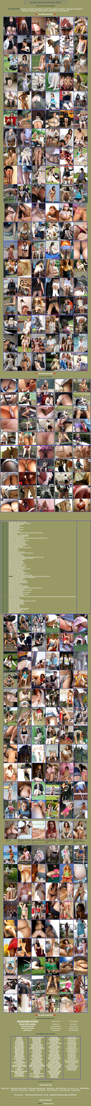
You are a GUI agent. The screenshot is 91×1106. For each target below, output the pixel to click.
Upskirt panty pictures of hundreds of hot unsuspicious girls (22, 577)
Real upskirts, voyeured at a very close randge (19, 586)
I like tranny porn (19, 1095)
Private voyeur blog (64, 1090)
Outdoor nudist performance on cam (17, 542)
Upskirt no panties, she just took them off (18, 566)
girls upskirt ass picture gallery (15, 584)
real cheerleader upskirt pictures (16, 593)
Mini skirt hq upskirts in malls (15, 565)
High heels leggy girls (27, 1026)
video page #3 (78, 9)
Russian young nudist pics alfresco (16, 574)
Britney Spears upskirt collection (16, 591)
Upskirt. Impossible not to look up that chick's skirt (20, 547)
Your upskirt (73, 1024)
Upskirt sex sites (5, 1088)
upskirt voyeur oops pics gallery (16, 579)
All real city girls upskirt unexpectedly (17, 559)
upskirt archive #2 (54, 10)
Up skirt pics (55, 1024)
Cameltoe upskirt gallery (14, 528)
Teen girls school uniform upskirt (16, 529)
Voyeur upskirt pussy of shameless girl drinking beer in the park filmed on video (26, 557)
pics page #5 (54, 9)
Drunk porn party (73, 1028)
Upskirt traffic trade (45, 1100)
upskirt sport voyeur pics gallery (16, 563)
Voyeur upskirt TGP (56, 1026)
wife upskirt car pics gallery (15, 531)
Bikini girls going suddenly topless (16, 611)
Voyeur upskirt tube (45, 1085)
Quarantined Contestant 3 (14, 606)
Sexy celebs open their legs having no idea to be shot (20, 590)
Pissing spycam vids (55, 1028)
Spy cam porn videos (27, 1028)
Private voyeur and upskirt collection (18, 1088)
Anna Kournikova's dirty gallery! (16, 555)
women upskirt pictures (14, 526)
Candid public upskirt (13, 530)
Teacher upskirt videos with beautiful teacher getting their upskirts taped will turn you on (28, 538)
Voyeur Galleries (73, 1021)
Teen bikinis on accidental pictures (16, 524)
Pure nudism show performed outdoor (17, 572)
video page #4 (25, 10)
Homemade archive (27, 1021)
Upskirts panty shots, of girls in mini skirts (18, 580)
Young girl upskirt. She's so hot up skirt (17, 522)
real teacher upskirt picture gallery (16, 562)
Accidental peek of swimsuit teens (16, 571)
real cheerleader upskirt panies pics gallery (18, 585)
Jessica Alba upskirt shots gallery (16, 599)
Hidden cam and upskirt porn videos (36, 1088)
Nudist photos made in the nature (16, 539)
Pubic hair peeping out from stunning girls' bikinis (19, 568)
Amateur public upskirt (61, 1088)
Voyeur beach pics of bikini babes (16, 527)
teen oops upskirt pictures (14, 598)
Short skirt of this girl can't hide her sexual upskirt (19, 592)
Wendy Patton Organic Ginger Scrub (17, 604)
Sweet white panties (27, 1024)
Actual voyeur (27, 1030)
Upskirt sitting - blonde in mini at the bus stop (19, 540)
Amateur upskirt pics (13, 550)
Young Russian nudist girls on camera (17, 545)
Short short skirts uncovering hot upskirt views (19, 573)
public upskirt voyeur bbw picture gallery (18, 581)
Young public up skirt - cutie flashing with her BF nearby (21, 552)
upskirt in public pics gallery (15, 610)
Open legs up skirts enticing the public (17, 543)
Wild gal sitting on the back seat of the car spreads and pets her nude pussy (25, 587)
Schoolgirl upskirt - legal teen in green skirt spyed (19, 523)
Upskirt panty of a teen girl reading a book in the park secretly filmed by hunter (26, 532)
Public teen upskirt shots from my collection (18, 544)
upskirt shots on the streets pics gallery (17, 564)
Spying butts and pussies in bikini (16, 561)
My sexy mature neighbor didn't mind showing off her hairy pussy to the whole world (31, 576)
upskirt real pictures (13, 548)
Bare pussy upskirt (13, 533)
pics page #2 (31, 9)
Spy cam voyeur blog (52, 1090)
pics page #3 (38, 9)
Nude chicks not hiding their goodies (17, 567)
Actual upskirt (56, 1030)
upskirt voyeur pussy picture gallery (16, 589)
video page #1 (62, 9)
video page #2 (70, 9)
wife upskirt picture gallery (14, 525)
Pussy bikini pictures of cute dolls (16, 602)
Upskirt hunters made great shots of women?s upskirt (20, 575)
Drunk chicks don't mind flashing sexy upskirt (19, 594)
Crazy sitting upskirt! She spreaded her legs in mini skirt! (21, 558)
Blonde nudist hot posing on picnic (16, 595)
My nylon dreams (73, 1030)
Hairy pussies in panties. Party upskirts (17, 541)
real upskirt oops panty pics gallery (16, 537)
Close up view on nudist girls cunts (16, 556)
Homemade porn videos (73, 1088)
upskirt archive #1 (43, 10)
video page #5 (34, 10)
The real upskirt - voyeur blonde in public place (19, 608)
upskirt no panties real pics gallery (16, 603)
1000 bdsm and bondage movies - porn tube (37, 1095)
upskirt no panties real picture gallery (17, 551)
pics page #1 (23, 9)
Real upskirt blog (50, 1088)
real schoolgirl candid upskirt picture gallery (18, 582)
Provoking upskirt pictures (14, 554)
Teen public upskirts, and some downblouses (18, 535)
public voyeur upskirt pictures (15, 560)
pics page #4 (46, 9)
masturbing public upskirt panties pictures (18, 609)
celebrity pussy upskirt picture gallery (17, 578)
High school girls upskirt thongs (16, 569)
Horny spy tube (74, 1026)
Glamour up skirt (55, 1021)
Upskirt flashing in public (14, 607)
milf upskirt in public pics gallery (16, 546)
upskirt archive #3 (64, 10)
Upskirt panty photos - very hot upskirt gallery (19, 534)
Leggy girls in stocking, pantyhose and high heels (63, 1095)
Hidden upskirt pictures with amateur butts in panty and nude (22, 600)
